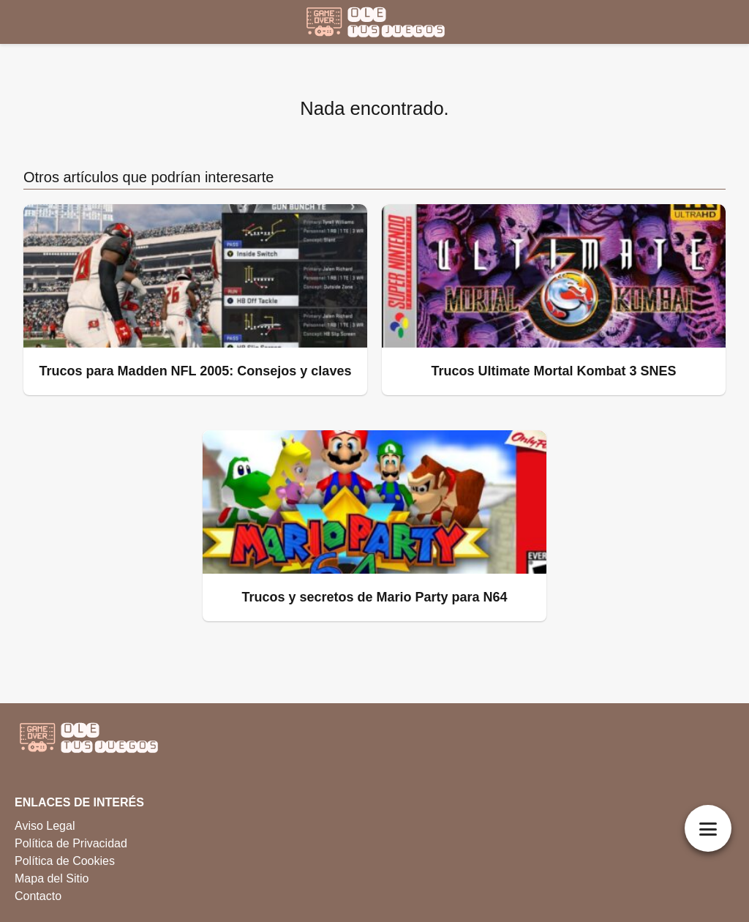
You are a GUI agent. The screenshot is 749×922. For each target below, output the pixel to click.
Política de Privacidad (71, 843)
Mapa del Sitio (52, 878)
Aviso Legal (45, 826)
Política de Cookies (65, 861)
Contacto (38, 896)
